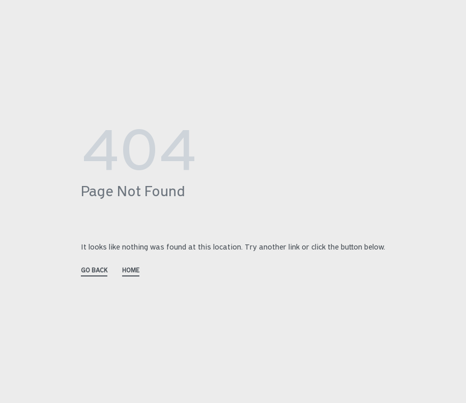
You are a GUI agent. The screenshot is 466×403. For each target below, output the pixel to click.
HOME (130, 270)
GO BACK (94, 270)
